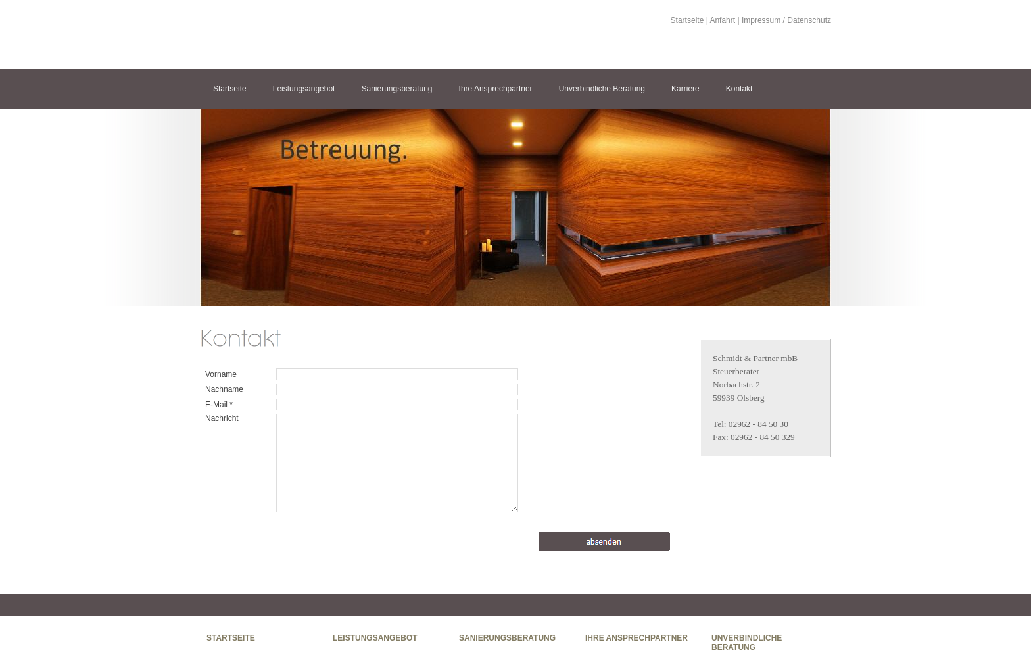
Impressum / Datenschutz (786, 20)
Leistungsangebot (304, 88)
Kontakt (739, 88)
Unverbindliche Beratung (602, 88)
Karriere (685, 88)
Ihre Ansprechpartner (496, 88)
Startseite (687, 20)
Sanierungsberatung (396, 88)
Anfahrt (722, 20)
